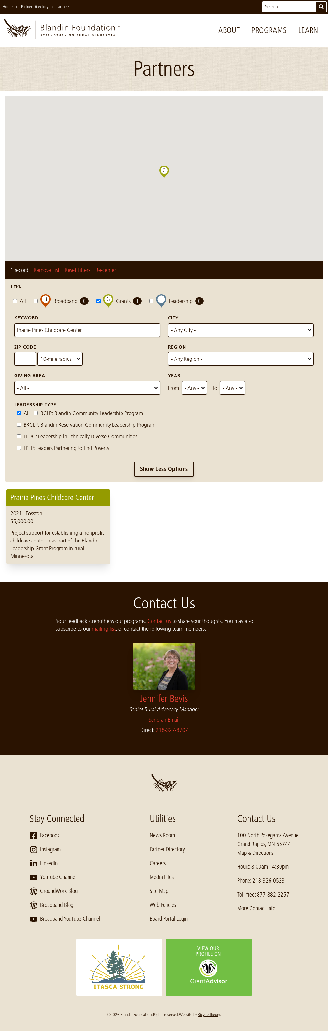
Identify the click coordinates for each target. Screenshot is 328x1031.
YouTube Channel (53, 877)
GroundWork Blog (54, 891)
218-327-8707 (172, 730)
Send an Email (164, 719)
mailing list (104, 629)
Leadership (176, 301)
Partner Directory (167, 849)
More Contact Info (256, 908)
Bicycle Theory (209, 1014)
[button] (169, 178)
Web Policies (163, 904)
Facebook (45, 836)
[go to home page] (62, 30)
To (214, 388)
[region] (164, 526)
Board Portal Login (169, 918)
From (173, 388)
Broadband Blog (51, 905)
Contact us (159, 621)
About (229, 30)
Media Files (162, 877)
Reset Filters (77, 270)
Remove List (46, 270)
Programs (269, 30)
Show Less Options (164, 469)
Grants (119, 301)
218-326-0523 (268, 880)
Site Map (159, 891)
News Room (162, 835)
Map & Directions (255, 852)
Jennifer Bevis (164, 698)
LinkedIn (44, 863)
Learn (308, 30)
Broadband (61, 301)
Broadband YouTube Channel (65, 919)
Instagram (45, 850)
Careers (158, 863)
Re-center (105, 270)
